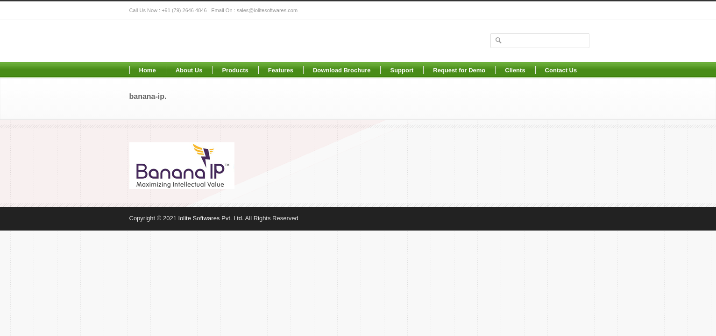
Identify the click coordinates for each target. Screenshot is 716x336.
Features (280, 70)
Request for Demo (459, 70)
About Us (189, 70)
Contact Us (561, 70)
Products (235, 70)
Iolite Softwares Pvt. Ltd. (210, 218)
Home (147, 70)
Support (401, 70)
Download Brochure (342, 70)
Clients (515, 70)
